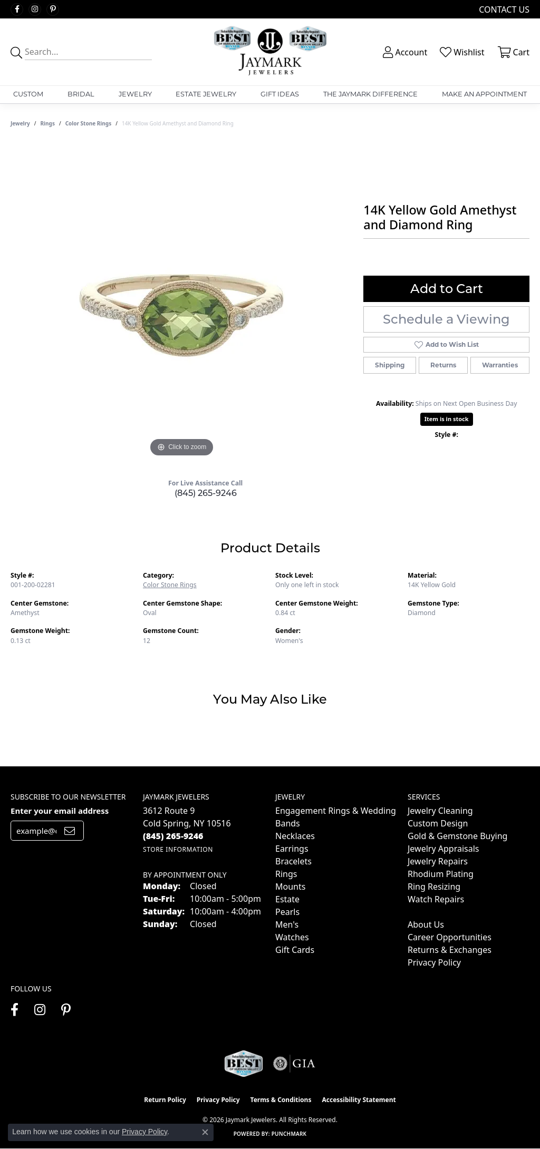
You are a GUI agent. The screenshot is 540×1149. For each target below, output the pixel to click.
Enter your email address (60, 810)
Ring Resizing (434, 886)
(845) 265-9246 (206, 493)
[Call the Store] (173, 836)
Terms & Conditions (281, 1099)
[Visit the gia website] (294, 1063)
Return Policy (165, 1099)
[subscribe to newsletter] (69, 830)
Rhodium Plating (441, 874)
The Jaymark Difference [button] (370, 94)
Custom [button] (28, 94)
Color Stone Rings (88, 123)
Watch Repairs (436, 899)
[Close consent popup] (205, 1132)
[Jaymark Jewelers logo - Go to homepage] (270, 51)
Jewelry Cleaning (440, 810)
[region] (182, 301)
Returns (443, 365)
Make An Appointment (484, 94)
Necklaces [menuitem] (295, 836)
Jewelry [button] (135, 94)
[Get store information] (178, 849)
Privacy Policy (434, 962)
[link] (503, 9)
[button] (404, 52)
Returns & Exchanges (449, 950)
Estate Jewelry (206, 94)
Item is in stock (447, 419)
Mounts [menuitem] (290, 886)
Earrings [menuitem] (291, 848)
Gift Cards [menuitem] (294, 950)
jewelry (20, 123)
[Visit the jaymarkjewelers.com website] (244, 1063)
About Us (426, 924)
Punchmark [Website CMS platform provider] (289, 1133)
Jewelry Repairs (438, 861)
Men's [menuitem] (286, 924)
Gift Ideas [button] (280, 94)
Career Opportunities (449, 937)
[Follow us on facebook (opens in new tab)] (17, 9)
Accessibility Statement (359, 1099)
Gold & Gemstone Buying (457, 836)
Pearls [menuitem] (287, 912)
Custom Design (438, 823)
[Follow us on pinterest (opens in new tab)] (52, 9)
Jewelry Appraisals (443, 848)
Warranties (500, 365)
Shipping (389, 365)
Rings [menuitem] (286, 874)
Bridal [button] (81, 94)
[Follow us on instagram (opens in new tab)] (34, 9)
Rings (48, 123)
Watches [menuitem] (292, 937)
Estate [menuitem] (287, 899)
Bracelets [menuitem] (293, 861)
